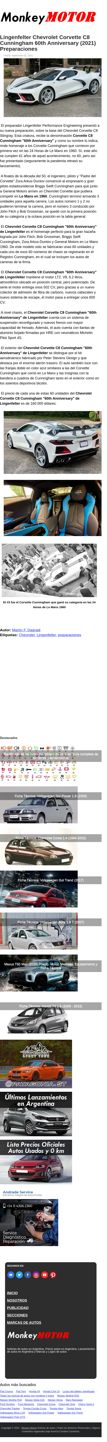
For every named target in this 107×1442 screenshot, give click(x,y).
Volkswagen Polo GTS (12, 1417)
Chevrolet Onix (66, 1404)
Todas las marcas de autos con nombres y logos (27, 1395)
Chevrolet (27, 635)
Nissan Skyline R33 (68, 1395)
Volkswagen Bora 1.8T (12, 1412)
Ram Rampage (74, 1399)
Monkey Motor (28, 1428)
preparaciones (69, 635)
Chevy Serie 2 (86, 1404)
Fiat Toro (21, 1391)
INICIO (12, 1293)
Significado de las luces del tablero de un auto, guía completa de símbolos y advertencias (50, 756)
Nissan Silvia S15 (35, 1399)
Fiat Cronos (6, 1391)
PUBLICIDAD (18, 1308)
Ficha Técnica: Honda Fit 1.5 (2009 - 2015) (50, 1006)
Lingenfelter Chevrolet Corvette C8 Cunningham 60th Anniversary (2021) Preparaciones (48, 43)
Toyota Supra (73, 1408)
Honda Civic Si (51, 1391)
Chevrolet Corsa (46, 1404)
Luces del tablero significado (79, 1391)
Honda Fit (34, 1391)
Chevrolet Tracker (10, 1408)
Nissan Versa (55, 1399)
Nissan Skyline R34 (11, 1399)
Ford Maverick (26, 1404)
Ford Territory (7, 1404)
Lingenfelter (46, 635)
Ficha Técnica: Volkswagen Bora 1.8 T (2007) (50, 922)
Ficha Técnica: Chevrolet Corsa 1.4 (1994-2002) (51, 838)
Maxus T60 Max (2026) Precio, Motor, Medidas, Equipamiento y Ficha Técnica (50, 966)
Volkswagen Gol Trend (70, 1412)
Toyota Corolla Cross (35, 1408)
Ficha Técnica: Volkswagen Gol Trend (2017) (51, 880)
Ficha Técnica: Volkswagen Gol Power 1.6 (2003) (51, 796)
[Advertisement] (51, 705)
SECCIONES (17, 1315)
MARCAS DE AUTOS (24, 1323)
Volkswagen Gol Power (41, 1412)
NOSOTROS (17, 1300)
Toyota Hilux (56, 1408)
